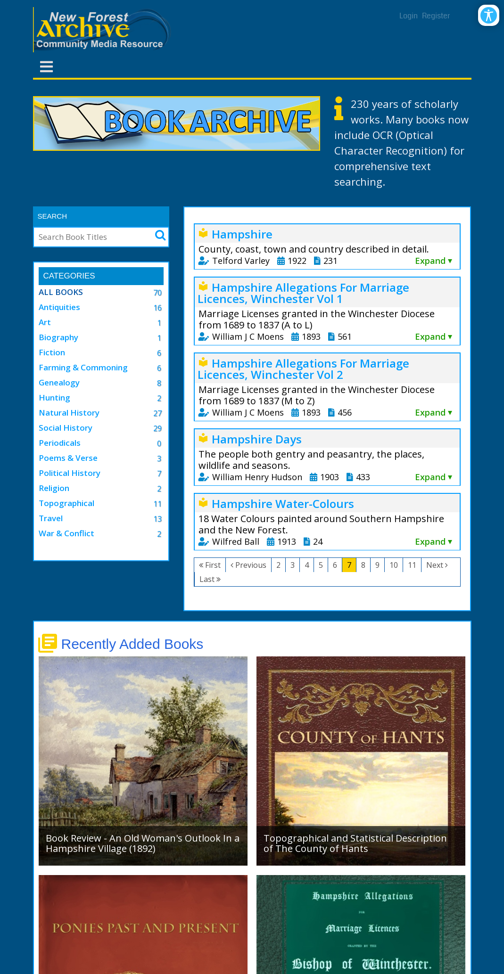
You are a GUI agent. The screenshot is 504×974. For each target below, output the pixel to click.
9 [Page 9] (377, 565)
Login (408, 15)
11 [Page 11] (412, 565)
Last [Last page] (207, 579)
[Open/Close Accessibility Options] (488, 15)
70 (157, 292)
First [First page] (213, 565)
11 (157, 504)
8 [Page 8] (363, 565)
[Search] (91, 237)
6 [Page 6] (335, 565)
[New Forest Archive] (103, 29)
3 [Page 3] (292, 565)
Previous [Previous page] (250, 565)
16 (157, 308)
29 (157, 428)
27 (157, 413)
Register (436, 15)
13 (157, 519)
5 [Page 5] (321, 565)
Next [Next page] (434, 565)
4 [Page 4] (307, 565)
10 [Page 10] (393, 565)
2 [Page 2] (278, 565)
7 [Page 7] (349, 565)
